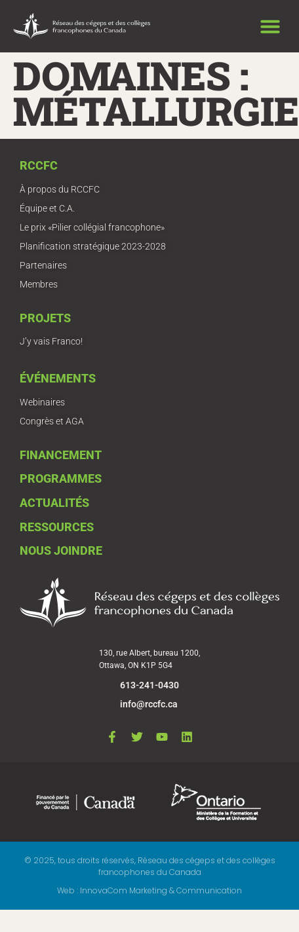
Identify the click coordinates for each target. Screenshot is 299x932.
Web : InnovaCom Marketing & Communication (149, 890)
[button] (270, 26)
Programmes (61, 478)
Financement (61, 455)
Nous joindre (61, 550)
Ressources (57, 527)
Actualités (54, 503)
